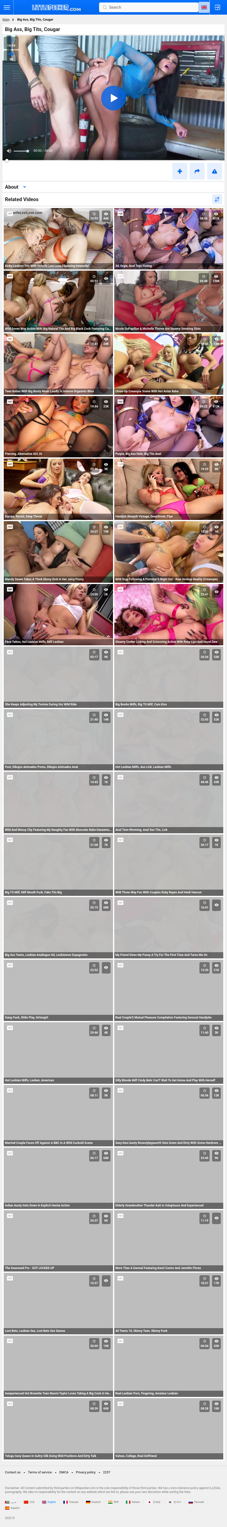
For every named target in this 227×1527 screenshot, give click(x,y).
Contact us (13, 1472)
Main (6, 19)
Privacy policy (86, 1472)
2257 (106, 1472)
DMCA (64, 1472)
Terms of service (40, 1472)
